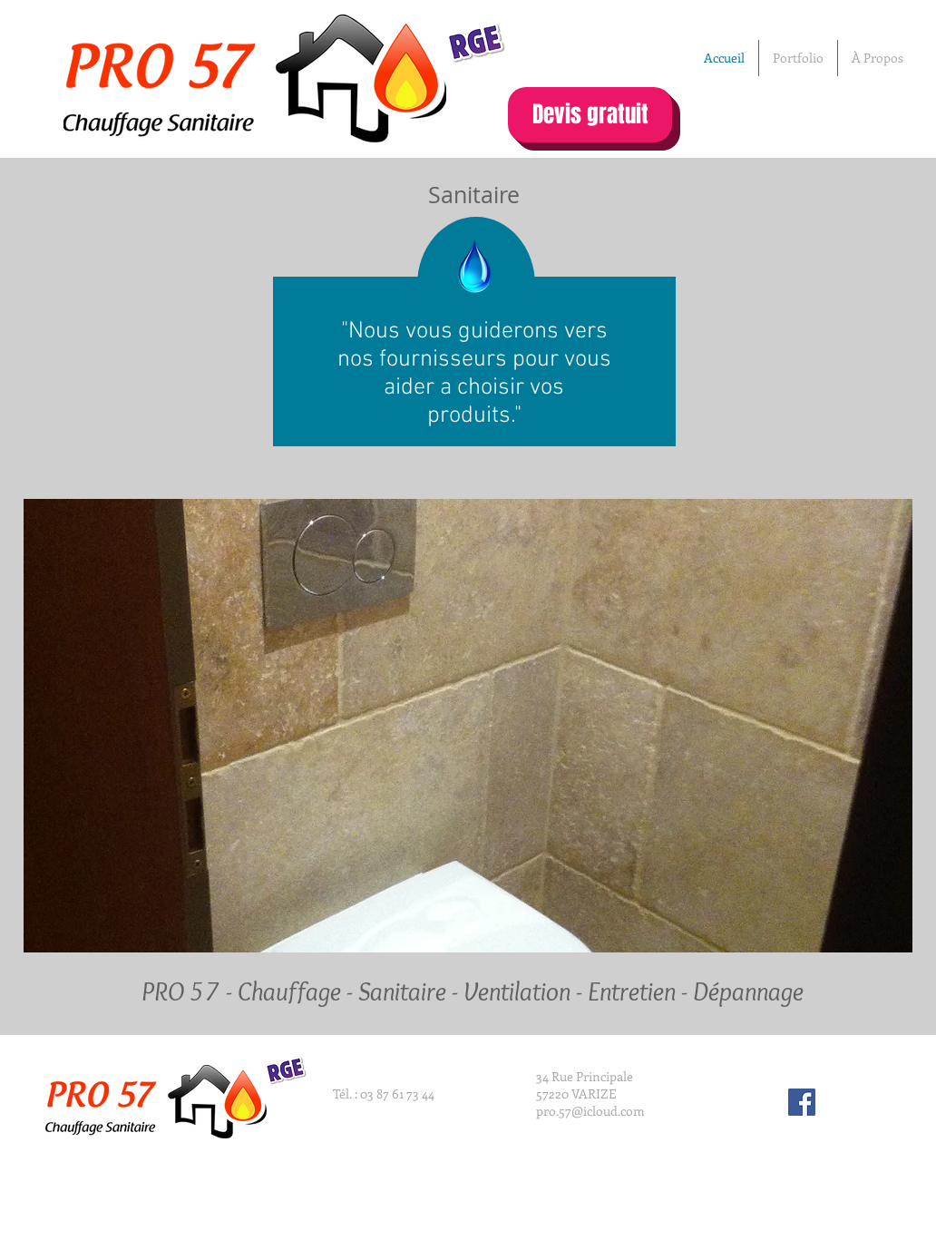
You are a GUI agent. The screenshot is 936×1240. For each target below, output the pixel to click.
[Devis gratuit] (590, 114)
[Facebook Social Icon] (801, 1102)
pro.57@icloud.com (590, 1110)
